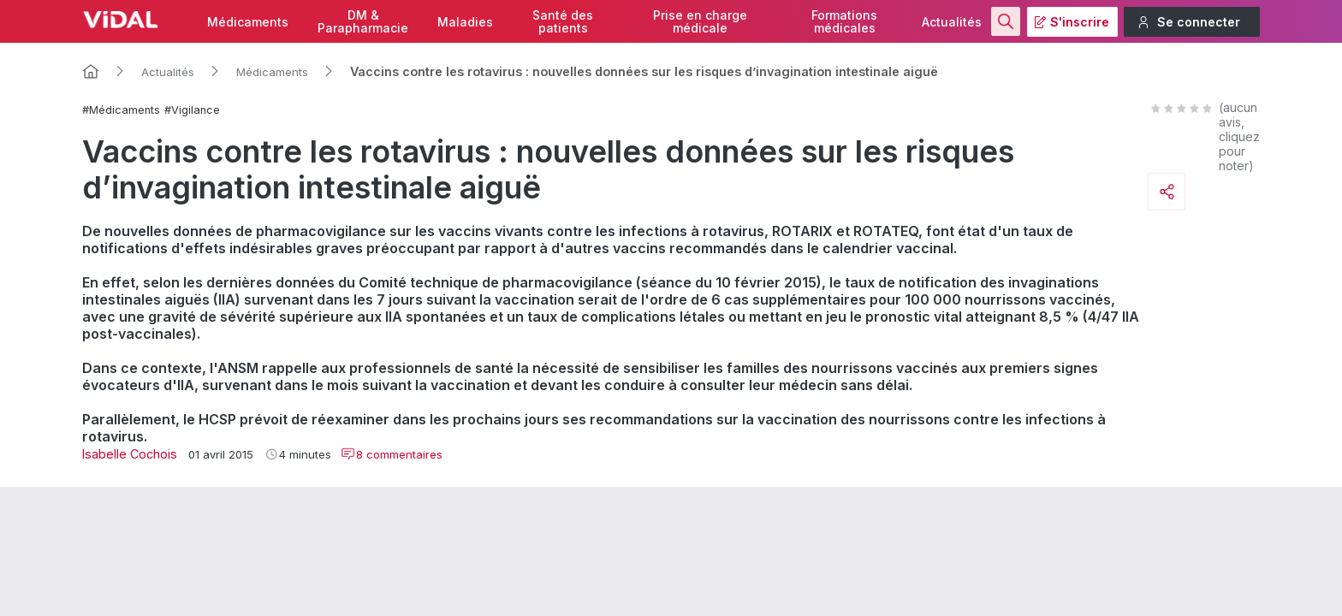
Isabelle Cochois (129, 454)
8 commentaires (391, 454)
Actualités (952, 22)
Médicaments (247, 22)
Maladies (465, 22)
